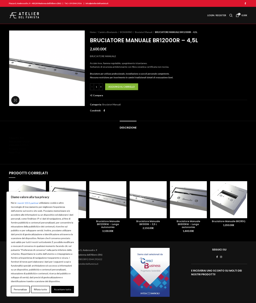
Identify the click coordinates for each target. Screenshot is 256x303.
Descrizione (128, 127)
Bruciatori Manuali (143, 32)
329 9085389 (80, 259)
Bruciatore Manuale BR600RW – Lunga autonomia (188, 224)
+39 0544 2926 (75, 3)
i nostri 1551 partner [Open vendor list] (28, 203)
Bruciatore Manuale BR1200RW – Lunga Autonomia (108, 224)
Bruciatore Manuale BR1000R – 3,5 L (148, 223)
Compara (98, 95)
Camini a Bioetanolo (107, 32)
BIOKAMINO (126, 32)
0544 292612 (95, 259)
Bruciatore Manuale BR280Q (228, 221)
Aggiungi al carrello (121, 86)
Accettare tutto (62, 289)
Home (93, 32)
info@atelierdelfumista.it (85, 263)
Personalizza (20, 289)
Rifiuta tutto (40, 289)
